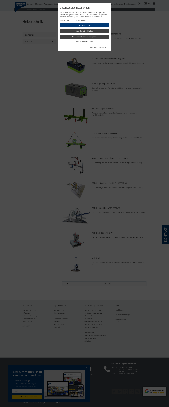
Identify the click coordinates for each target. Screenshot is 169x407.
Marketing (82, 20)
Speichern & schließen (84, 31)
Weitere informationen (84, 42)
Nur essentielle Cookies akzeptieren (84, 37)
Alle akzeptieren (84, 25)
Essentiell (65, 20)
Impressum (94, 47)
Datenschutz (104, 47)
